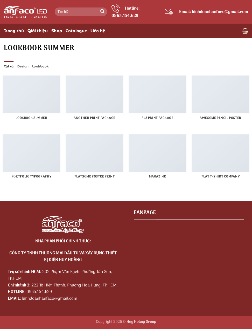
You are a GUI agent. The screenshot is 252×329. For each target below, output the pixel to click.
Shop (56, 31)
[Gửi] (102, 12)
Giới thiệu (37, 31)
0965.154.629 (39, 292)
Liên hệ (97, 31)
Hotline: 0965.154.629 (125, 12)
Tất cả (9, 66)
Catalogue (76, 31)
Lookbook (40, 66)
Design (23, 66)
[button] (245, 31)
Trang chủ (14, 31)
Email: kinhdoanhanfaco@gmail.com (213, 12)
